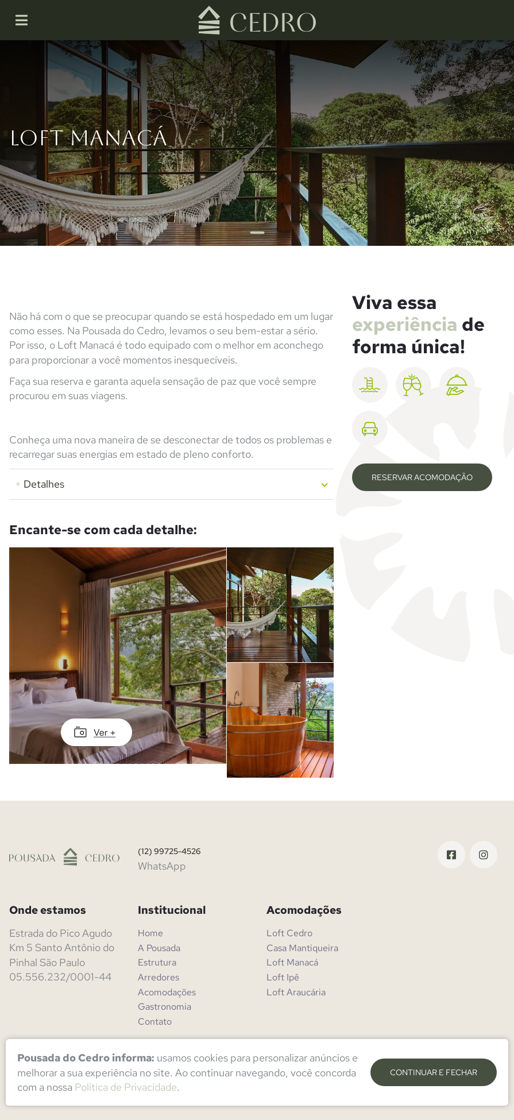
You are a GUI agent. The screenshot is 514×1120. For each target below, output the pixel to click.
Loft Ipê (282, 977)
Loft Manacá (292, 962)
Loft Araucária (296, 992)
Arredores (158, 977)
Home (150, 933)
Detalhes (39, 484)
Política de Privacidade (126, 1087)
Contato (155, 1021)
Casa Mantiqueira (302, 948)
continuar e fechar (433, 1072)
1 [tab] (257, 232)
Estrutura (157, 962)
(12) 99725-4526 (169, 851)
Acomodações (167, 992)
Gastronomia (164, 1007)
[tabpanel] (257, 143)
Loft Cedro (289, 933)
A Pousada (159, 948)
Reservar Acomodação (422, 477)
